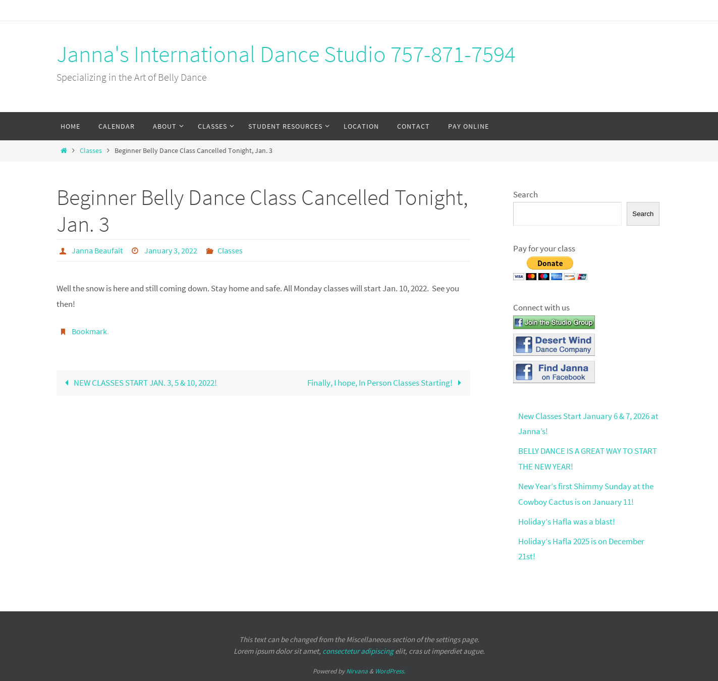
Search (525, 194)
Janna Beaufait (97, 250)
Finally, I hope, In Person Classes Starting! (386, 382)
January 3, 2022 (170, 250)
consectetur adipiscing (358, 651)
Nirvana (357, 671)
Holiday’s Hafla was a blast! (566, 521)
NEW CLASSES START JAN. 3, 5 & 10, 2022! (139, 382)
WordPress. (390, 671)
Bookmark (89, 331)
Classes (91, 150)
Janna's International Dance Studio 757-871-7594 (286, 54)
